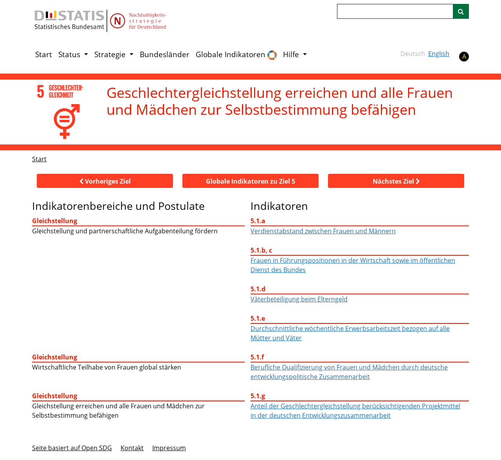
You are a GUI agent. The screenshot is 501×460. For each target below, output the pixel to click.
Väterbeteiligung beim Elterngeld (299, 299)
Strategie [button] (111, 54)
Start (43, 54)
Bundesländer (164, 54)
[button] (105, 181)
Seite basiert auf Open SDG (72, 448)
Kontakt (132, 448)
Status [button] (70, 54)
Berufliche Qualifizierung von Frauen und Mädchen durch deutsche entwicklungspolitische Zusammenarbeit (349, 372)
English (438, 53)
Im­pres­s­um (169, 448)
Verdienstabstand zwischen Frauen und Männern (323, 231)
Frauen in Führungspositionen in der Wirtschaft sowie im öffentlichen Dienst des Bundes (352, 265)
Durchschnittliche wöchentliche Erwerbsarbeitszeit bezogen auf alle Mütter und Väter (350, 333)
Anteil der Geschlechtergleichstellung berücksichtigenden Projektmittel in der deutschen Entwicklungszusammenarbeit (355, 411)
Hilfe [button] (292, 54)
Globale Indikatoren (236, 54)
